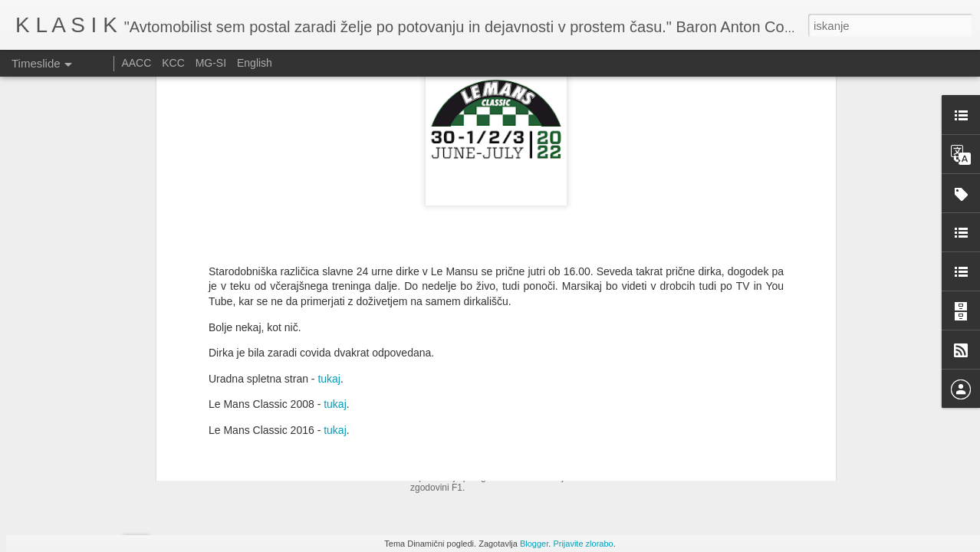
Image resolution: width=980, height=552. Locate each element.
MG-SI (211, 63)
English (254, 63)
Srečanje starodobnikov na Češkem (725, 461)
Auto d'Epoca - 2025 (472, 415)
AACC (136, 63)
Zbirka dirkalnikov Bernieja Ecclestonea (733, 408)
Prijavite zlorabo (583, 543)
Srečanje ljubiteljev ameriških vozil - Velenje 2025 (757, 435)
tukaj (328, 205)
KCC (173, 63)
